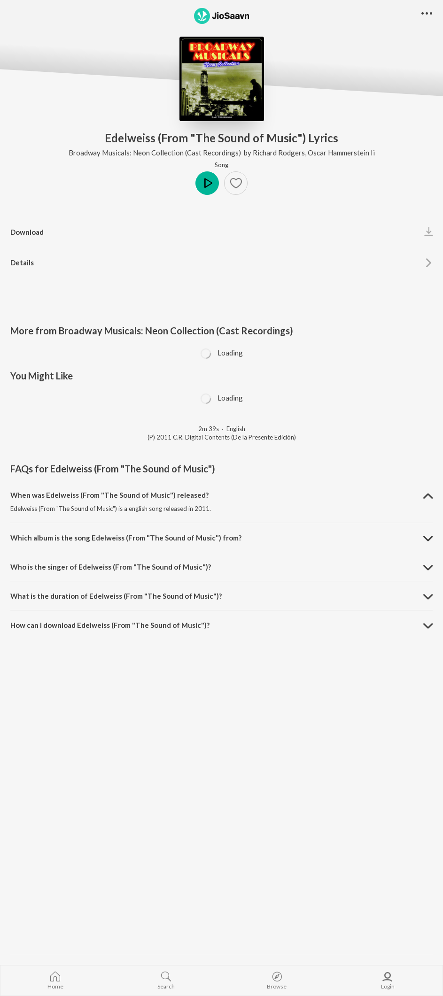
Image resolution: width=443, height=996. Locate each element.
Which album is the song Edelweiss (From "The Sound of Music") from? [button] (125, 537)
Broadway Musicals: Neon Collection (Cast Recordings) (155, 152)
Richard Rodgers (279, 152)
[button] (236, 183)
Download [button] (27, 232)
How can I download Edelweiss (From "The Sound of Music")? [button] (110, 625)
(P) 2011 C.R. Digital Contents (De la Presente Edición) (222, 437)
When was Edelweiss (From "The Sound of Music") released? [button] (109, 495)
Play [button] (207, 183)
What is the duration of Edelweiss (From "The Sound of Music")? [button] (116, 596)
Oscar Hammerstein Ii (341, 152)
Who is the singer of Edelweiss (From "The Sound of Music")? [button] (110, 567)
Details (22, 262)
